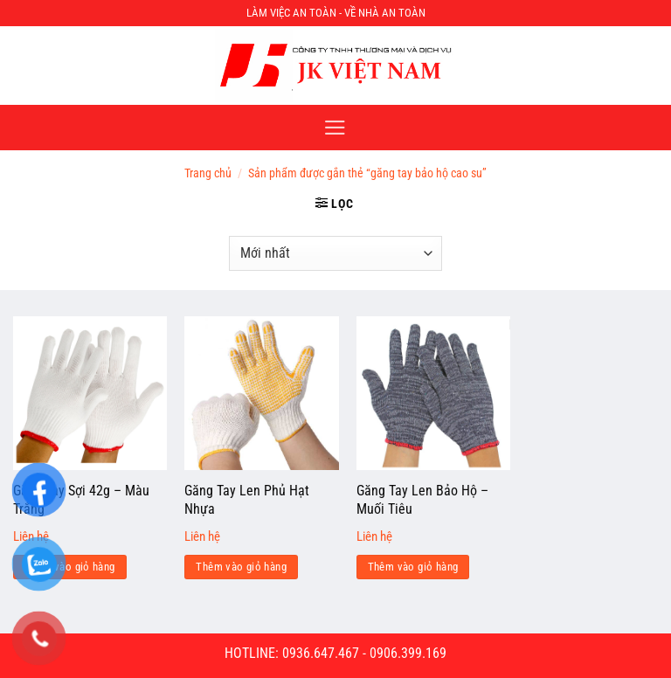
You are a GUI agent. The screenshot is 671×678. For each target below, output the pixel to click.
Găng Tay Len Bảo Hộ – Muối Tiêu (422, 499)
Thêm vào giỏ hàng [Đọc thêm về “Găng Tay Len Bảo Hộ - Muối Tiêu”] (413, 566)
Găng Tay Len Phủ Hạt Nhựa (246, 499)
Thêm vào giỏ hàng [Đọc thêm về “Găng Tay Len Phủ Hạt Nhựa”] (241, 566)
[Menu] (335, 127)
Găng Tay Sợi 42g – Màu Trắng (81, 499)
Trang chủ (208, 173)
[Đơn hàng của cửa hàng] (335, 253)
